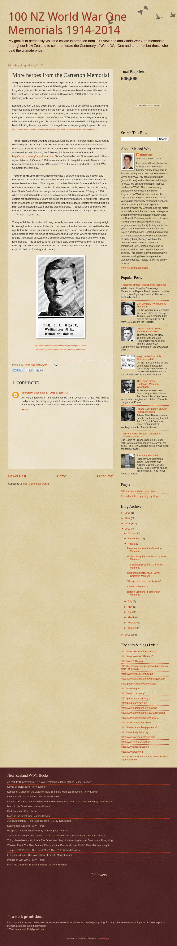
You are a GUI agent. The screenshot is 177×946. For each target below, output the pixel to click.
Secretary (27, 392)
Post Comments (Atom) (36, 483)
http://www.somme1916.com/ (137, 656)
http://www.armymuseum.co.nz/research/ (143, 712)
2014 (128, 518)
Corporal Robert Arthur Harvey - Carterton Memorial (144, 574)
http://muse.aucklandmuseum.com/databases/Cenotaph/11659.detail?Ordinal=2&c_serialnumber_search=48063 (55, 129)
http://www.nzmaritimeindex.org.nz (139, 717)
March (131, 617)
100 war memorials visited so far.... (140, 491)
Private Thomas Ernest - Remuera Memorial (150, 330)
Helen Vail (146, 154)
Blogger (105, 938)
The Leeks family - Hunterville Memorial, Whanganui (148, 384)
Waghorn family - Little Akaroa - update (149, 358)
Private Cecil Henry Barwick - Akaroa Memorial (153, 410)
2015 (128, 512)
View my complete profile (134, 267)
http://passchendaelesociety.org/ (138, 683)
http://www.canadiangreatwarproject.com (143, 678)
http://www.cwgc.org (132, 751)
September (134, 538)
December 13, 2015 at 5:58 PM (51, 392)
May (130, 606)
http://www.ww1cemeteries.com (138, 737)
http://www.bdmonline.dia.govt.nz (139, 707)
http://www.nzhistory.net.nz (135, 742)
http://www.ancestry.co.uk (135, 746)
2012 (128, 528)
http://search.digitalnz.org (135, 732)
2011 (128, 634)
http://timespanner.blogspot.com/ (139, 727)
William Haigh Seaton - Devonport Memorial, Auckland (141, 435)
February (133, 622)
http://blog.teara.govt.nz (134, 703)
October (132, 533)
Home (61, 476)
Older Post (105, 476)
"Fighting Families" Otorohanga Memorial (143, 284)
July (130, 601)
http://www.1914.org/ (132, 661)
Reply (24, 409)
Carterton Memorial (137, 586)
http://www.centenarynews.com (138, 651)
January (132, 628)
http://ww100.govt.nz (132, 688)
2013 (128, 523)
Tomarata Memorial (147, 455)
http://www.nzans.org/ (133, 693)
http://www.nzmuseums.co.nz (137, 673)
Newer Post (17, 476)
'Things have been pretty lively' (144, 581)
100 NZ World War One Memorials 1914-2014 (67, 23)
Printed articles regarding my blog (139, 496)
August (132, 543)
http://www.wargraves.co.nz (136, 722)
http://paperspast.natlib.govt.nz (137, 698)
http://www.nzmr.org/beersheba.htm (32, 156)
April (130, 612)
